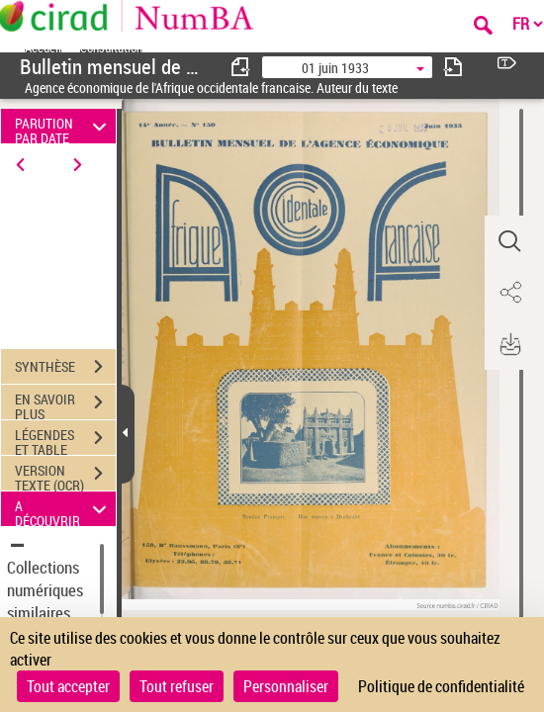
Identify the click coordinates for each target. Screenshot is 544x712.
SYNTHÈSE (65, 367)
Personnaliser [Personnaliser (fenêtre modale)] (285, 686)
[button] (509, 241)
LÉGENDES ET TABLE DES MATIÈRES (65, 440)
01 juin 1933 (335, 67)
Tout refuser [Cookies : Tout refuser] (176, 686)
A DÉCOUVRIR (63, 508)
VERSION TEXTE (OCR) (65, 475)
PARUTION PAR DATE (63, 126)
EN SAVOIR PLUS (65, 404)
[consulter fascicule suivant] (453, 66)
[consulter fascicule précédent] (241, 66)
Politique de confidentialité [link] (441, 686)
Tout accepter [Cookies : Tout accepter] (68, 686)
